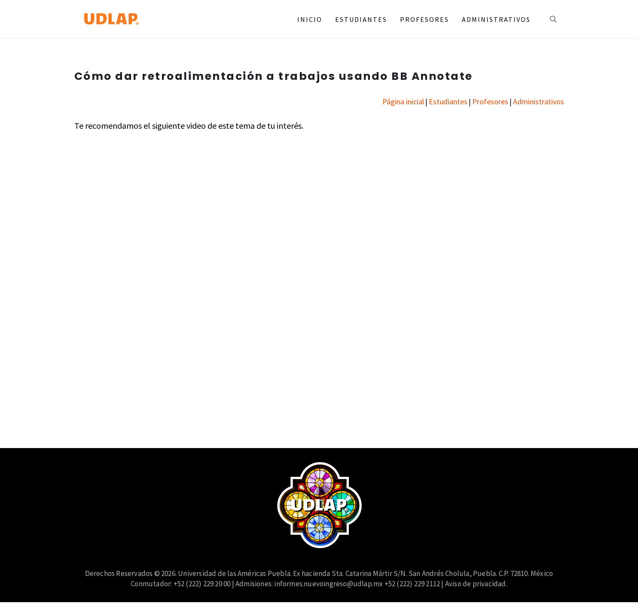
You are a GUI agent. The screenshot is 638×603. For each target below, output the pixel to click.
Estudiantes (361, 19)
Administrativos (496, 19)
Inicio (309, 19)
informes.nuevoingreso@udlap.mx (328, 583)
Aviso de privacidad (475, 583)
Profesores (424, 19)
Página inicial (403, 101)
